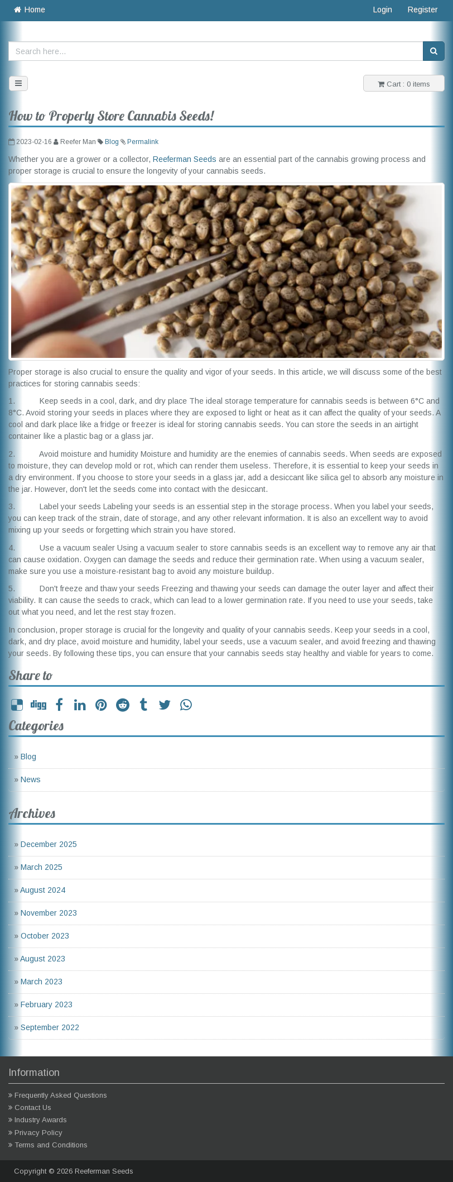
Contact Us (33, 1107)
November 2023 (49, 912)
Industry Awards (41, 1120)
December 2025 (49, 844)
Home (28, 9)
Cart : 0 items (404, 84)
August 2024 (42, 890)
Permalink (142, 142)
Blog (112, 142)
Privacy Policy (38, 1132)
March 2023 (41, 981)
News (31, 779)
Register (423, 9)
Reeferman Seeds (184, 159)
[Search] (434, 51)
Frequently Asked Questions (61, 1095)
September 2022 (50, 1027)
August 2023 (42, 958)
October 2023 (45, 935)
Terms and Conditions (51, 1145)
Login (382, 9)
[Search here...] (215, 51)
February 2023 (47, 1004)
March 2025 (41, 867)
